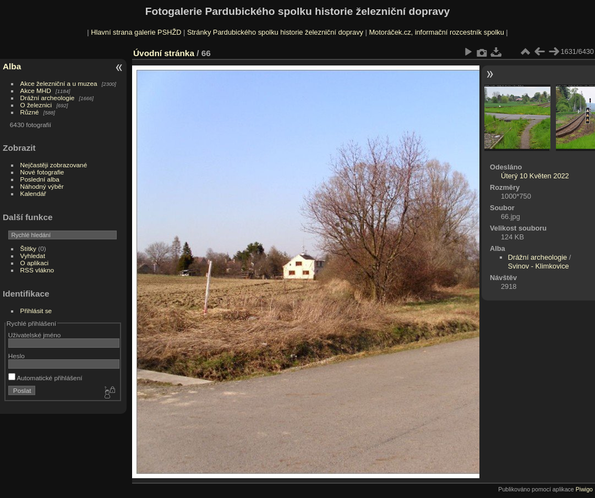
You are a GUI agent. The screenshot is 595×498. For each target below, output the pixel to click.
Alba (12, 66)
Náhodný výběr (42, 186)
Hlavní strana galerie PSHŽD (136, 32)
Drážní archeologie (47, 97)
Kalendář (33, 193)
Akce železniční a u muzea (58, 83)
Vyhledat (32, 255)
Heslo (16, 355)
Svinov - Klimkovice (538, 266)
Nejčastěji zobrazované (54, 164)
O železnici (36, 104)
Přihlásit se (36, 310)
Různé (29, 112)
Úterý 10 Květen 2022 (535, 176)
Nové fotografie (42, 172)
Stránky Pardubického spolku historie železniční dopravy (275, 32)
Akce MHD (35, 90)
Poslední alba (39, 179)
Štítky (28, 248)
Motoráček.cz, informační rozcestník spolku (436, 32)
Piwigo (584, 489)
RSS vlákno (37, 269)
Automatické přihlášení (45, 377)
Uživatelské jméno (34, 334)
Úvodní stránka (163, 53)
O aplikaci (34, 262)
